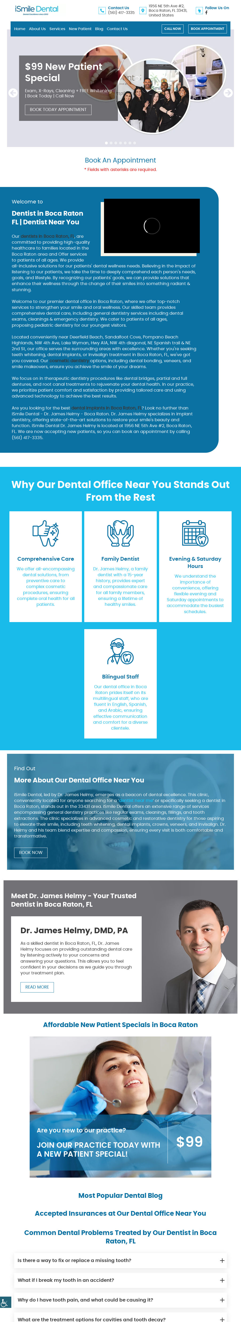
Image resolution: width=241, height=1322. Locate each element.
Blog (99, 29)
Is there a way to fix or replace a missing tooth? (74, 1260)
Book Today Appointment (58, 110)
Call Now (172, 29)
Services (57, 29)
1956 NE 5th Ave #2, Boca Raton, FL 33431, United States (168, 10)
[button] (106, 143)
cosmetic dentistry (69, 361)
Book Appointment (207, 29)
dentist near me (136, 801)
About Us (37, 29)
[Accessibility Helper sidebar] (5, 1302)
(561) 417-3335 (121, 13)
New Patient (80, 29)
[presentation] (13, 93)
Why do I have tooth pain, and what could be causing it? (85, 1300)
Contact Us (117, 29)
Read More (37, 987)
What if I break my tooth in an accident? (66, 1280)
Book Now (31, 853)
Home (19, 29)
